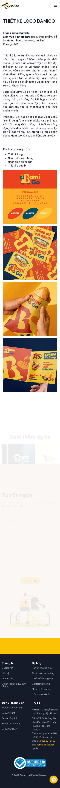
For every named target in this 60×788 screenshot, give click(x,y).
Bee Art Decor (9, 729)
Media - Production (42, 689)
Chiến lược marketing (43, 673)
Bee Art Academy (11, 723)
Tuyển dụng (8, 678)
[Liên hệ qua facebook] (50, 778)
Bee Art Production (12, 708)
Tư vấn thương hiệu (42, 668)
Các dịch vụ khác (41, 694)
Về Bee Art (7, 668)
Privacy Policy (47, 741)
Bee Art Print (8, 713)
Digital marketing (41, 684)
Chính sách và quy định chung (14, 685)
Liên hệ (5, 673)
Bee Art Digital (9, 718)
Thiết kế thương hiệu (43, 678)
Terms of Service (45, 744)
